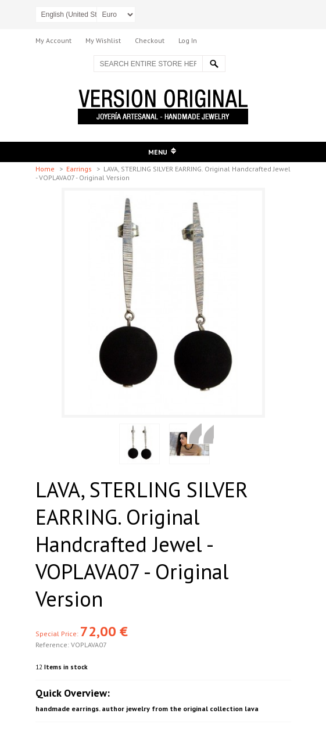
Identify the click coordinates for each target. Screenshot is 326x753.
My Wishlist (103, 40)
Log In (187, 40)
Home (45, 168)
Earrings (80, 168)
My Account (53, 40)
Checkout (149, 40)
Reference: (53, 644)
